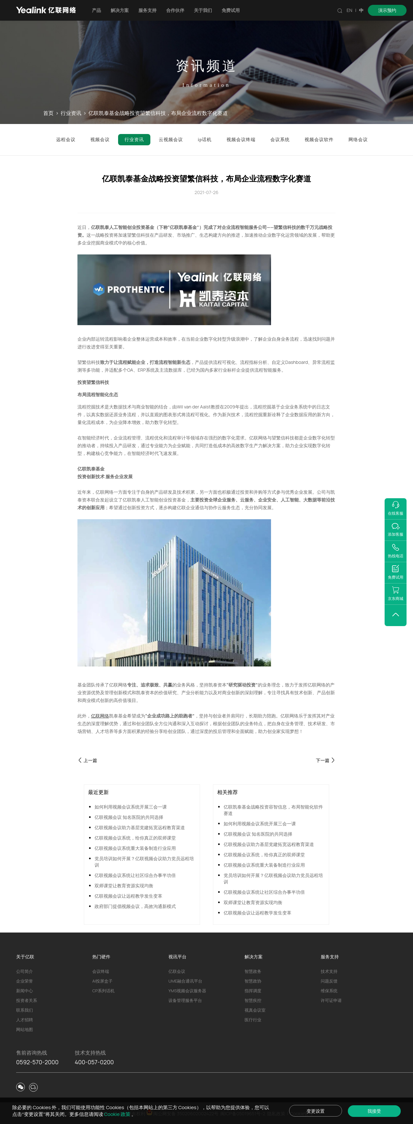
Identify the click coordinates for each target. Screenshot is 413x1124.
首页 (48, 113)
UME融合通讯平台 (185, 981)
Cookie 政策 (117, 1114)
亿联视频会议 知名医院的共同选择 (129, 817)
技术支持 (329, 971)
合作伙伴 (175, 10)
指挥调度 (253, 991)
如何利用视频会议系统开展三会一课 (131, 807)
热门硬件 (101, 957)
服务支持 (147, 10)
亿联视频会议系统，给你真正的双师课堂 (135, 838)
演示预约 (387, 10)
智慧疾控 (253, 1000)
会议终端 (100, 971)
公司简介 (24, 971)
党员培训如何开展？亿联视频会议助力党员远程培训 (144, 861)
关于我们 (203, 10)
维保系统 (329, 991)
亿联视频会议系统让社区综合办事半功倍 (135, 875)
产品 (96, 10)
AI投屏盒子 (102, 981)
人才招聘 (24, 1020)
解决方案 (120, 10)
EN (349, 10)
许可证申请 (331, 1000)
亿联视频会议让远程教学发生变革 (128, 896)
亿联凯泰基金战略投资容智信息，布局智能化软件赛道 (273, 810)
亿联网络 (100, 716)
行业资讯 (71, 113)
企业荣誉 (24, 981)
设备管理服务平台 (185, 1000)
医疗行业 (253, 1020)
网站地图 (24, 1029)
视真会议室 (255, 1010)
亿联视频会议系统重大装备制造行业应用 (135, 848)
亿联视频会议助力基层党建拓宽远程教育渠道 (140, 827)
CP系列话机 (103, 991)
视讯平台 (177, 957)
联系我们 (24, 1010)
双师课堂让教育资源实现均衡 (124, 885)
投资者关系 (26, 1000)
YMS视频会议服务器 (187, 991)
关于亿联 (25, 957)
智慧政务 (253, 971)
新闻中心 (24, 991)
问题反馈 (329, 981)
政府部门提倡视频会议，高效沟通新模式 (135, 906)
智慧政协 (253, 981)
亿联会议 (176, 971)
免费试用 (231, 10)
